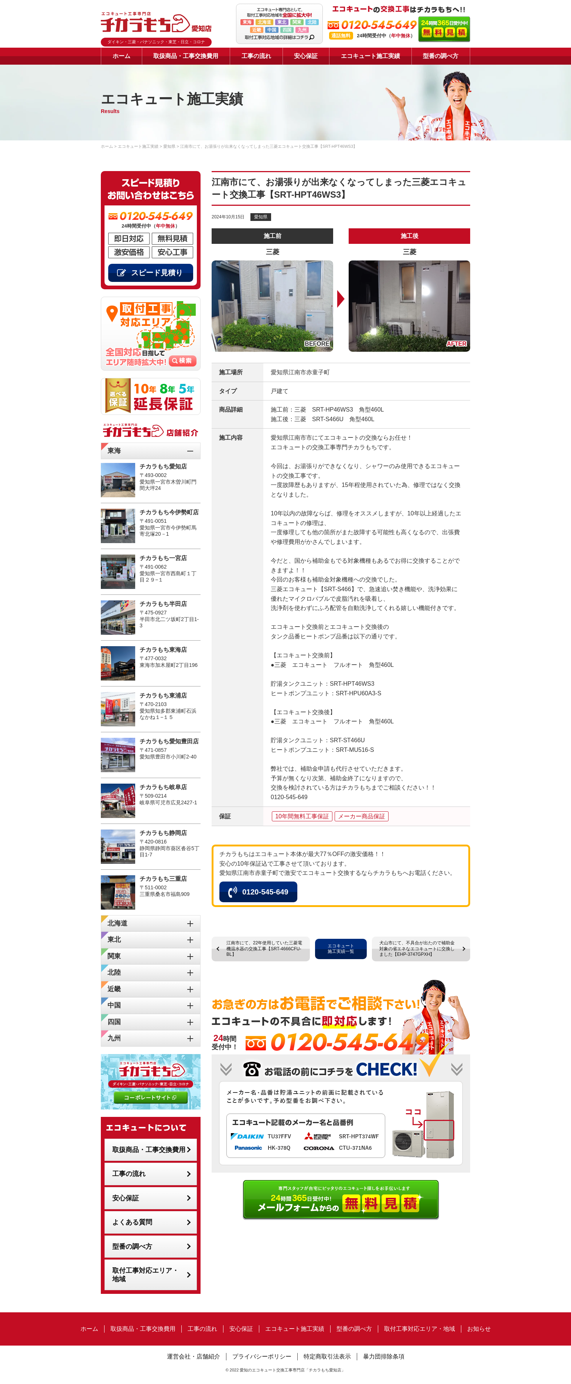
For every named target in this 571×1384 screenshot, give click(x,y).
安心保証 (306, 56)
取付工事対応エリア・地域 (145, 1275)
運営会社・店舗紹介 (193, 1356)
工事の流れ (256, 56)
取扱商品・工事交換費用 (185, 56)
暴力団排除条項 (383, 1356)
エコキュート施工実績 (370, 56)
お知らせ (479, 1329)
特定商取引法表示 (327, 1356)
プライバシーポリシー (261, 1356)
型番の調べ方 (440, 56)
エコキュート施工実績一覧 (341, 948)
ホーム (121, 56)
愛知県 (260, 216)
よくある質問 (132, 1222)
